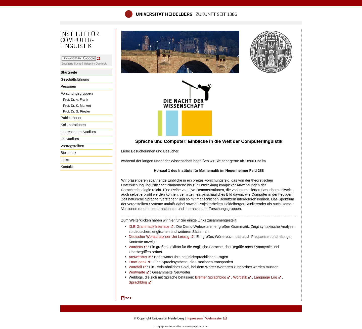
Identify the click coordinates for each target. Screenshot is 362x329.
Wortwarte (137, 272)
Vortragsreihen (72, 146)
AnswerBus (138, 257)
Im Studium (70, 139)
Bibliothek (68, 153)
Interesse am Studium (78, 132)
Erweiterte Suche (71, 63)
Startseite (69, 72)
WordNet (136, 247)
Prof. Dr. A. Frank (75, 99)
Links (65, 160)
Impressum (195, 318)
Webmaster (213, 318)
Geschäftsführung (75, 79)
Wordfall (135, 267)
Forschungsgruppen (77, 93)
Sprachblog (138, 282)
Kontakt (67, 167)
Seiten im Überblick (95, 63)
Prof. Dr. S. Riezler (76, 111)
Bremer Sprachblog (210, 277)
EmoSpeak (137, 262)
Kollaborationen (73, 125)
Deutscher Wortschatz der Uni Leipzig (159, 237)
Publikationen (71, 118)
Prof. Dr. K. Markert (77, 105)
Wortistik (240, 277)
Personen (68, 86)
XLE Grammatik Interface (149, 227)
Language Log (265, 277)
